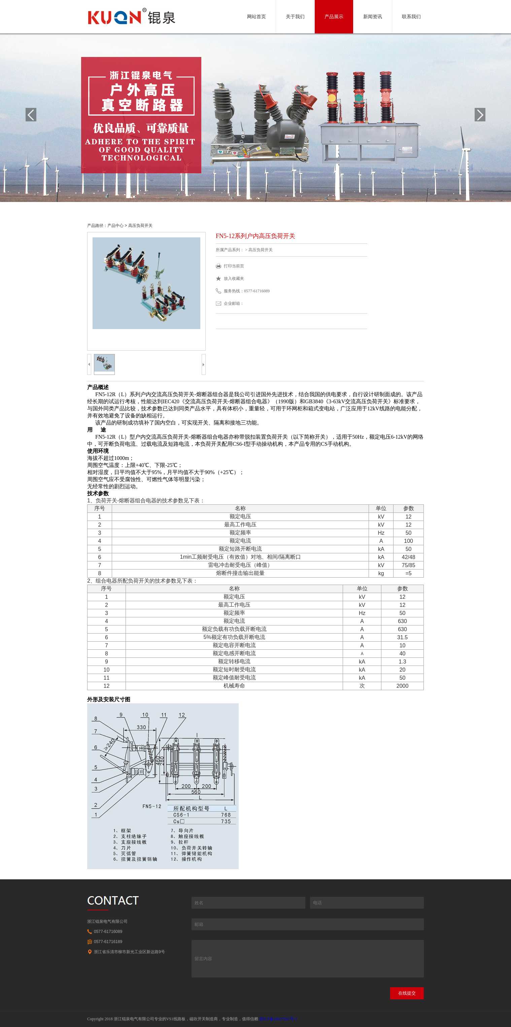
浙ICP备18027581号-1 (278, 1019)
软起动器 (137, 1001)
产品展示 (334, 16)
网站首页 (256, 16)
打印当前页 (234, 266)
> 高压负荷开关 (138, 225)
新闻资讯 (372, 16)
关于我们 (295, 16)
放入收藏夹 (234, 278)
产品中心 (115, 225)
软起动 (121, 1001)
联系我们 (411, 16)
